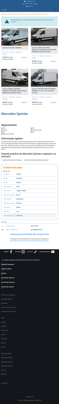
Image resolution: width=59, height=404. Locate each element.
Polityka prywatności (28, 400)
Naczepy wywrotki (7, 362)
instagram (20, 251)
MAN (3, 322)
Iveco (3, 343)
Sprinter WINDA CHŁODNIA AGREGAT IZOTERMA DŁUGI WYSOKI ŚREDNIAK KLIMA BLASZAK (44, 49)
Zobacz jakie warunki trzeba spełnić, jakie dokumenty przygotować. (29, 241)
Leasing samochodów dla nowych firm (29, 234)
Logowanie (29, 6)
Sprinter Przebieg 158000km (12, 48)
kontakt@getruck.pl (29, 1)
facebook (8, 251)
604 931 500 (29, 3)
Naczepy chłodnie (7, 357)
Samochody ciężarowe (7, 278)
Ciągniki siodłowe (6, 269)
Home (3, 14)
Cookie (20, 400)
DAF (3, 318)
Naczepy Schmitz (6, 366)
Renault (4, 338)
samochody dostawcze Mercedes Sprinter (36, 160)
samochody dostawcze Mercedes (12, 160)
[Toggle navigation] (55, 9)
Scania (3, 326)
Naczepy (3, 273)
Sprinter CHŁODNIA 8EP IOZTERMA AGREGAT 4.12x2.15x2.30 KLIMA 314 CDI (44, 91)
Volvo (3, 334)
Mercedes (4, 330)
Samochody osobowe (7, 287)
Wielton (4, 374)
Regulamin (38, 400)
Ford (3, 347)
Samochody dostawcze (8, 282)
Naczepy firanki (6, 353)
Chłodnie (4, 383)
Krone (3, 370)
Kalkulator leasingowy (7, 264)
